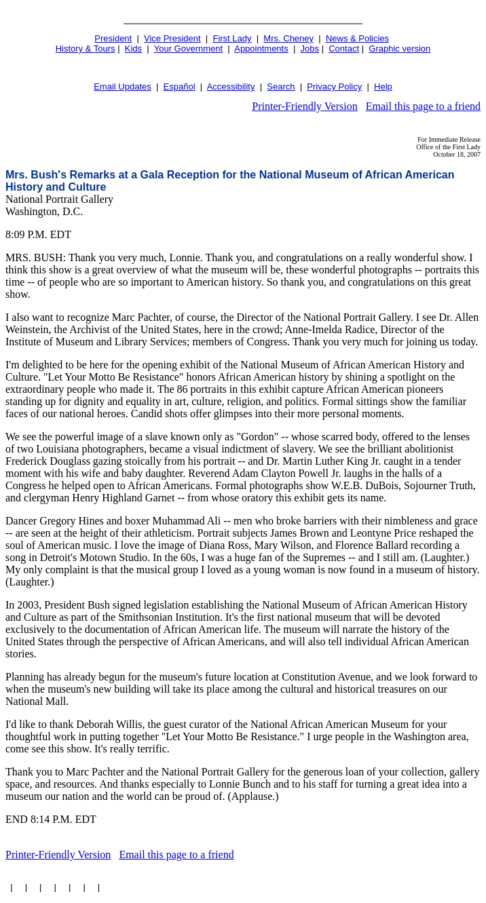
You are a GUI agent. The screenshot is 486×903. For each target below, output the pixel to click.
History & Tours (85, 48)
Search (281, 86)
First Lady (231, 38)
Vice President (172, 38)
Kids (133, 48)
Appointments (261, 48)
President (113, 38)
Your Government (188, 48)
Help (383, 86)
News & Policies (357, 38)
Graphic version (399, 48)
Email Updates (122, 86)
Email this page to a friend (423, 106)
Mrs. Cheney (288, 38)
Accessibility (231, 86)
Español (179, 86)
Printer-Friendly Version (304, 106)
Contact (344, 48)
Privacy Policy (334, 86)
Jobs (310, 48)
